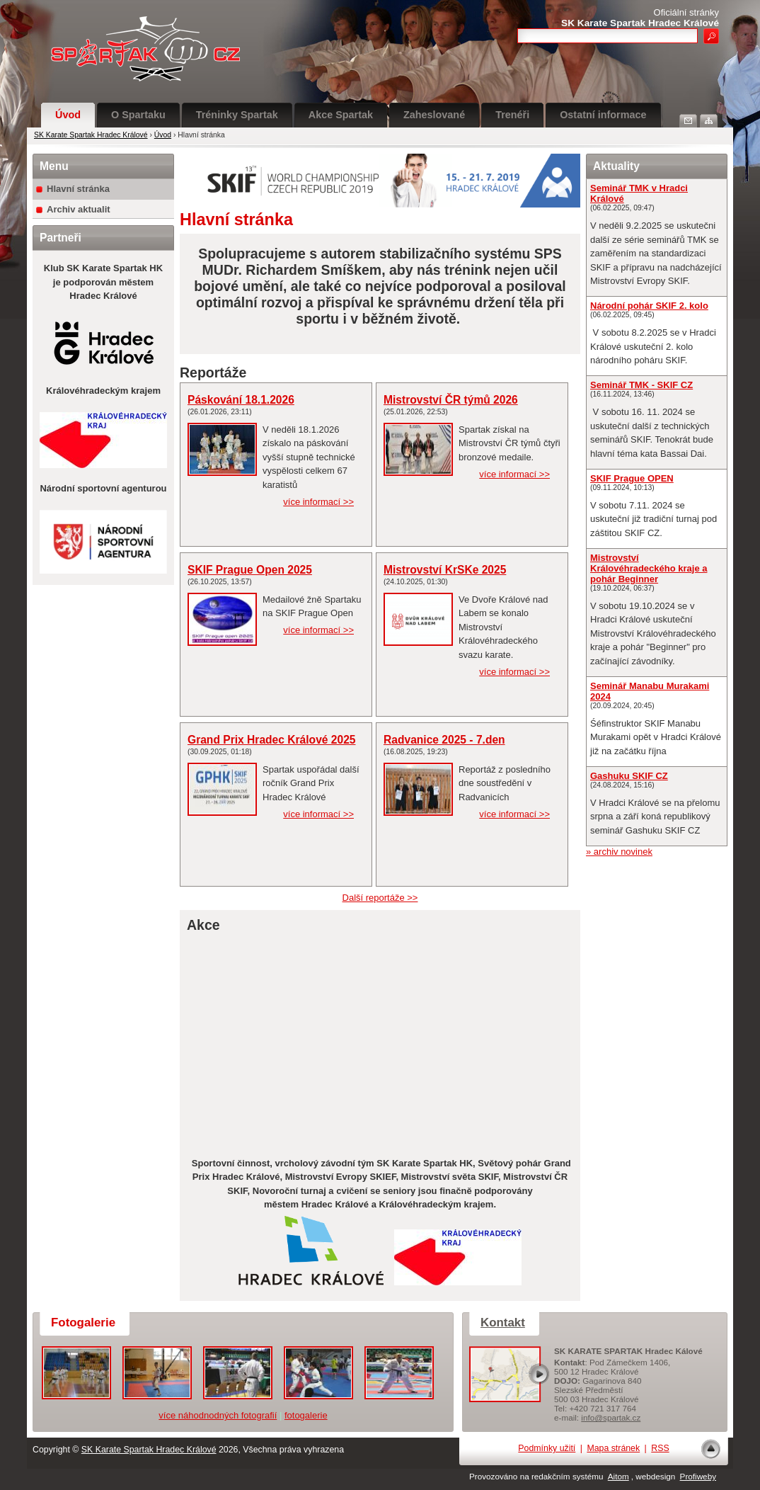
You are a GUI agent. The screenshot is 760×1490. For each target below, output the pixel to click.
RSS (660, 1448)
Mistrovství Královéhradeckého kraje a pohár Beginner (648, 568)
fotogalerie (306, 1415)
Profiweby (698, 1476)
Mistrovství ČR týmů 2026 (451, 400)
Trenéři (512, 114)
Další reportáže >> (380, 897)
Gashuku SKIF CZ (629, 775)
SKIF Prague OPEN (632, 478)
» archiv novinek (619, 851)
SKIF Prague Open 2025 (250, 570)
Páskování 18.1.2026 (241, 400)
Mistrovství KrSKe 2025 (445, 570)
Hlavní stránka (78, 188)
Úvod (68, 114)
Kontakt (502, 1322)
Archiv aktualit (78, 209)
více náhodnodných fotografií (218, 1415)
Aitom (618, 1476)
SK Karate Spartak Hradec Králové (91, 135)
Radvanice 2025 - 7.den (444, 740)
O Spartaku (138, 114)
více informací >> (318, 501)
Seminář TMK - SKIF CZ (641, 385)
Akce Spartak (341, 114)
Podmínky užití (546, 1448)
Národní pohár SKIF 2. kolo (649, 305)
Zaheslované (434, 114)
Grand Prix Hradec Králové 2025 (272, 740)
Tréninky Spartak (237, 114)
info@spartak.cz (610, 1417)
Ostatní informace (603, 114)
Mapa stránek (613, 1448)
